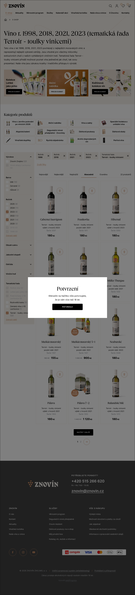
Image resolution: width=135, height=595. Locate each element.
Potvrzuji (67, 307)
